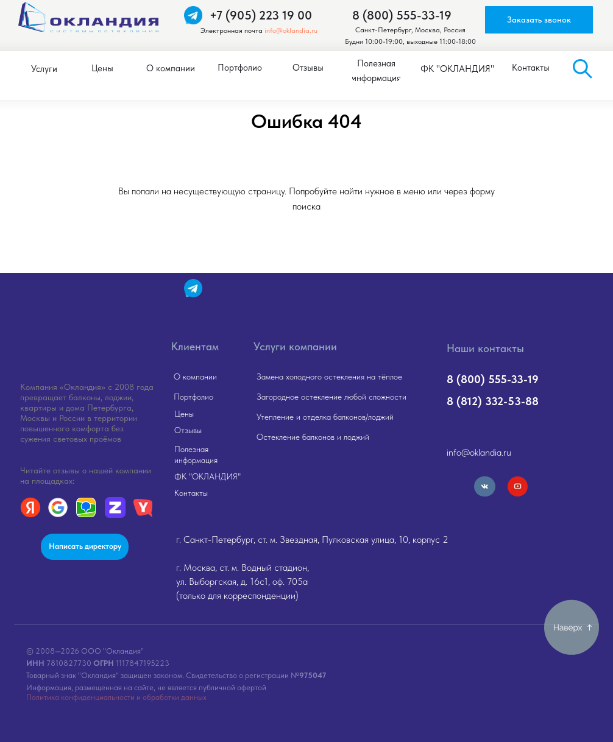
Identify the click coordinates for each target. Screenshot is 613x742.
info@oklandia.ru (290, 30)
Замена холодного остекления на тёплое (329, 376)
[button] (539, 20)
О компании (195, 376)
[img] (86, 319)
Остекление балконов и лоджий (313, 437)
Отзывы (188, 430)
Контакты (191, 493)
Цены (184, 414)
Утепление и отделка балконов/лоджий (325, 417)
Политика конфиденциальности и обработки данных (116, 697)
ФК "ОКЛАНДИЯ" (207, 476)
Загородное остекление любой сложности (331, 396)
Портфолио (193, 396)
